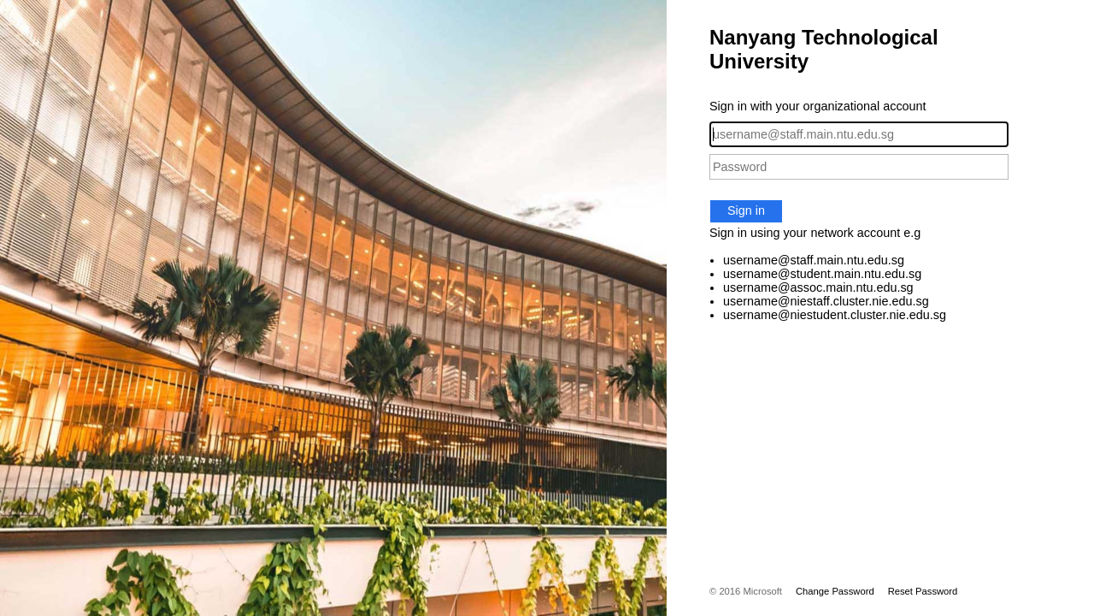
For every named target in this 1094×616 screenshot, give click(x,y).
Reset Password (923, 591)
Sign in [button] (746, 210)
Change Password (835, 591)
